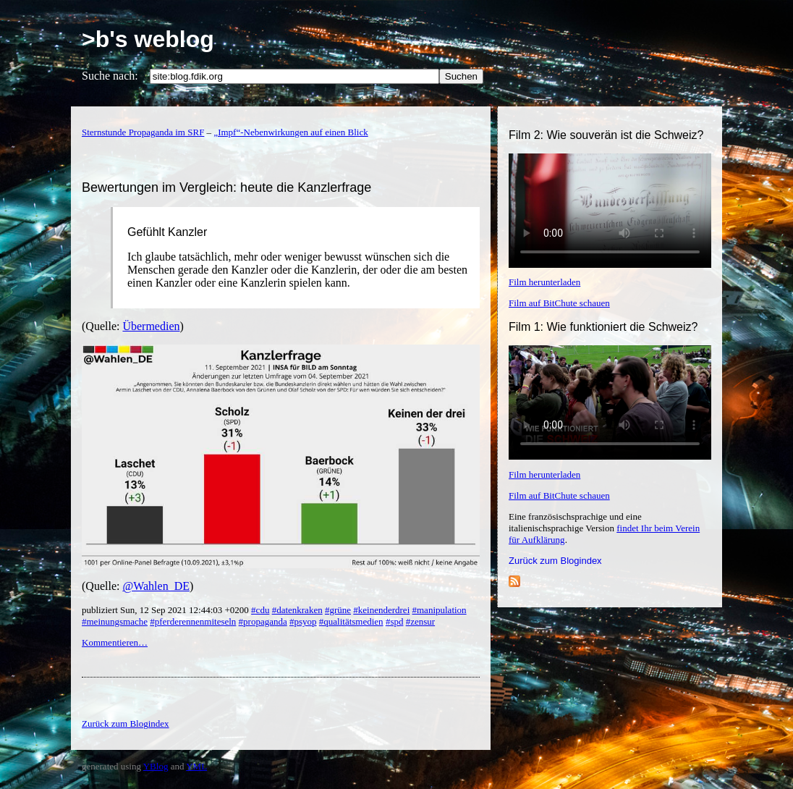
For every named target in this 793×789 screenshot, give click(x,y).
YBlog (156, 766)
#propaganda (263, 621)
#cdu (260, 609)
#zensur (420, 621)
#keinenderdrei (381, 609)
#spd (395, 621)
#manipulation (439, 609)
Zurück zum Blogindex (555, 560)
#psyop (303, 621)
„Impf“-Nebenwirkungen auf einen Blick (290, 132)
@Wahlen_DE (156, 586)
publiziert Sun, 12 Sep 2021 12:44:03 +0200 (166, 609)
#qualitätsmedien (351, 621)
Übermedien (150, 326)
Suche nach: (110, 75)
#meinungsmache (115, 621)
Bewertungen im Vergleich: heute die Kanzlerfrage (226, 187)
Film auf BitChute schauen (559, 303)
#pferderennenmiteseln (193, 621)
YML (196, 766)
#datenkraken (297, 609)
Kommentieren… (115, 642)
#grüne (338, 609)
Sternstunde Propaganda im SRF (143, 132)
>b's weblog (148, 39)
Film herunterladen (544, 282)
